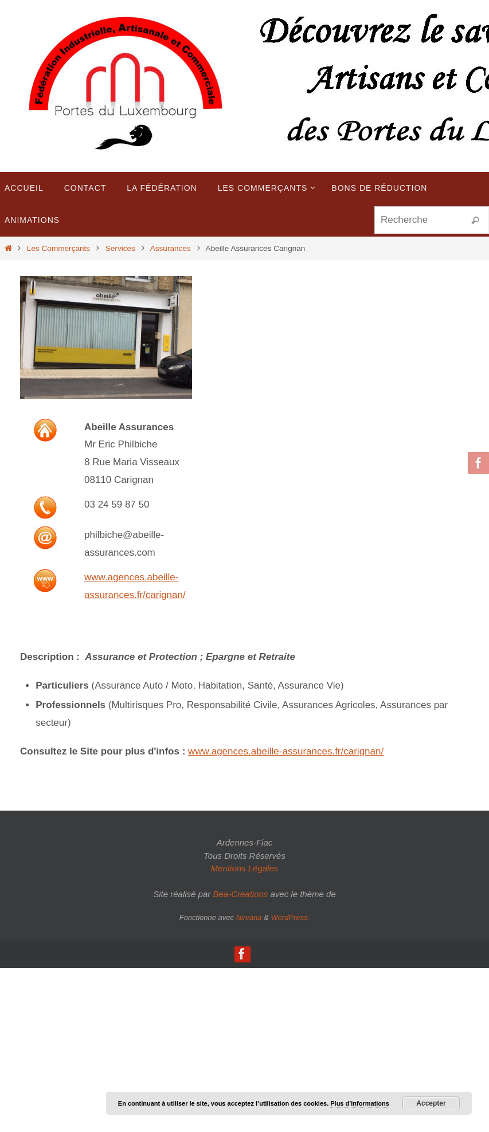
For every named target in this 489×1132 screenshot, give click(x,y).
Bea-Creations (240, 894)
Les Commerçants (58, 248)
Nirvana (249, 917)
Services (120, 248)
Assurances (170, 248)
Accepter (430, 1103)
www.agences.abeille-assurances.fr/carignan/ (286, 751)
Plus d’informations (359, 1103)
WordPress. (290, 917)
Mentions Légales (245, 868)
